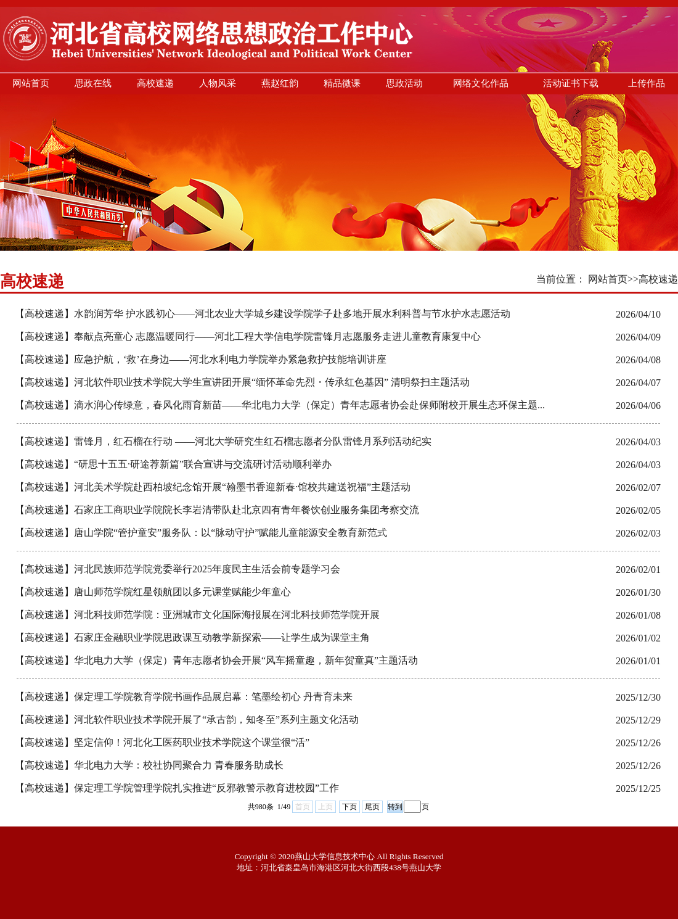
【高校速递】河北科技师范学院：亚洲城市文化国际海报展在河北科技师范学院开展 (197, 614)
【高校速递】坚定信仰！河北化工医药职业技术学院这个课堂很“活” (162, 742)
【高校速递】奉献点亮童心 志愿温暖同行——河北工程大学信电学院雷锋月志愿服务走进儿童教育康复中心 (248, 336)
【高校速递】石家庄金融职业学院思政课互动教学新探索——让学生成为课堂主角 (192, 637)
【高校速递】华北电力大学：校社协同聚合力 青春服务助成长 (149, 765)
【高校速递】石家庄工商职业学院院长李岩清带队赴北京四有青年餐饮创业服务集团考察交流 (217, 510)
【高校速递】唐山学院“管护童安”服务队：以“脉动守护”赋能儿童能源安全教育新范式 (201, 532)
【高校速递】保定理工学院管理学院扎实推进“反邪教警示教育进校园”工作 (177, 788)
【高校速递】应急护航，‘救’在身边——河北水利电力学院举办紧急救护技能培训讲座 (200, 359)
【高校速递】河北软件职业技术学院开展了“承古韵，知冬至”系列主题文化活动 (187, 719)
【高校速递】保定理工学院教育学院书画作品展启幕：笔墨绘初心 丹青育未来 (184, 696)
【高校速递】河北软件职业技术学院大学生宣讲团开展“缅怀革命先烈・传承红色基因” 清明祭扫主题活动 (242, 382)
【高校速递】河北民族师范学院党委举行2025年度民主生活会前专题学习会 (177, 569)
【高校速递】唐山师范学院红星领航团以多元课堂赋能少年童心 (153, 592)
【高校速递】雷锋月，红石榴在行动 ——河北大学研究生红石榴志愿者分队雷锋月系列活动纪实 (223, 441)
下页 (349, 806)
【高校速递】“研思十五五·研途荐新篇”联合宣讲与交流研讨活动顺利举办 (173, 464)
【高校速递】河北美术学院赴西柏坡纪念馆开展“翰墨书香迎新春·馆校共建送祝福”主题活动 (212, 487)
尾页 (372, 806)
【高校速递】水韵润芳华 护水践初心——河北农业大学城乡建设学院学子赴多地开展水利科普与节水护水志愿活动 (262, 313)
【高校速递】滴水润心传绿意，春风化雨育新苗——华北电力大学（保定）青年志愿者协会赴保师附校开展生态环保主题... (280, 405)
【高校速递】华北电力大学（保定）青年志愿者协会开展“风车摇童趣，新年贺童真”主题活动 (216, 660)
